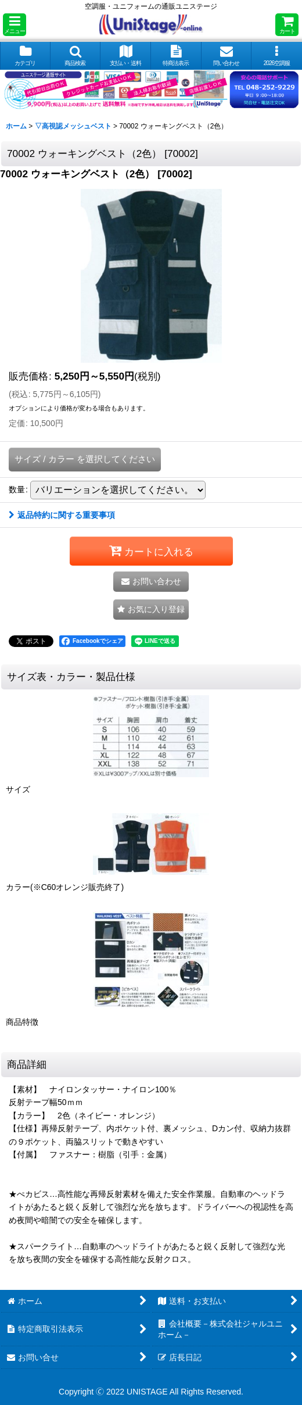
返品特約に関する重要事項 (62, 515)
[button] (14, 24)
